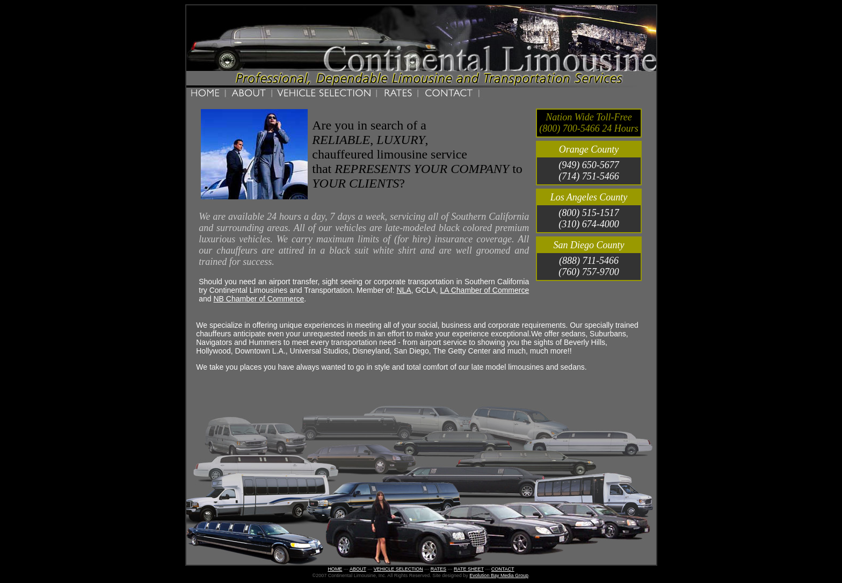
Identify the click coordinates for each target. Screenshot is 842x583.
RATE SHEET (469, 569)
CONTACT (502, 569)
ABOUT (358, 569)
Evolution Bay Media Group (498, 575)
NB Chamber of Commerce (259, 298)
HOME (335, 569)
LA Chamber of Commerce (484, 290)
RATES (438, 569)
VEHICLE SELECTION (398, 569)
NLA (403, 290)
